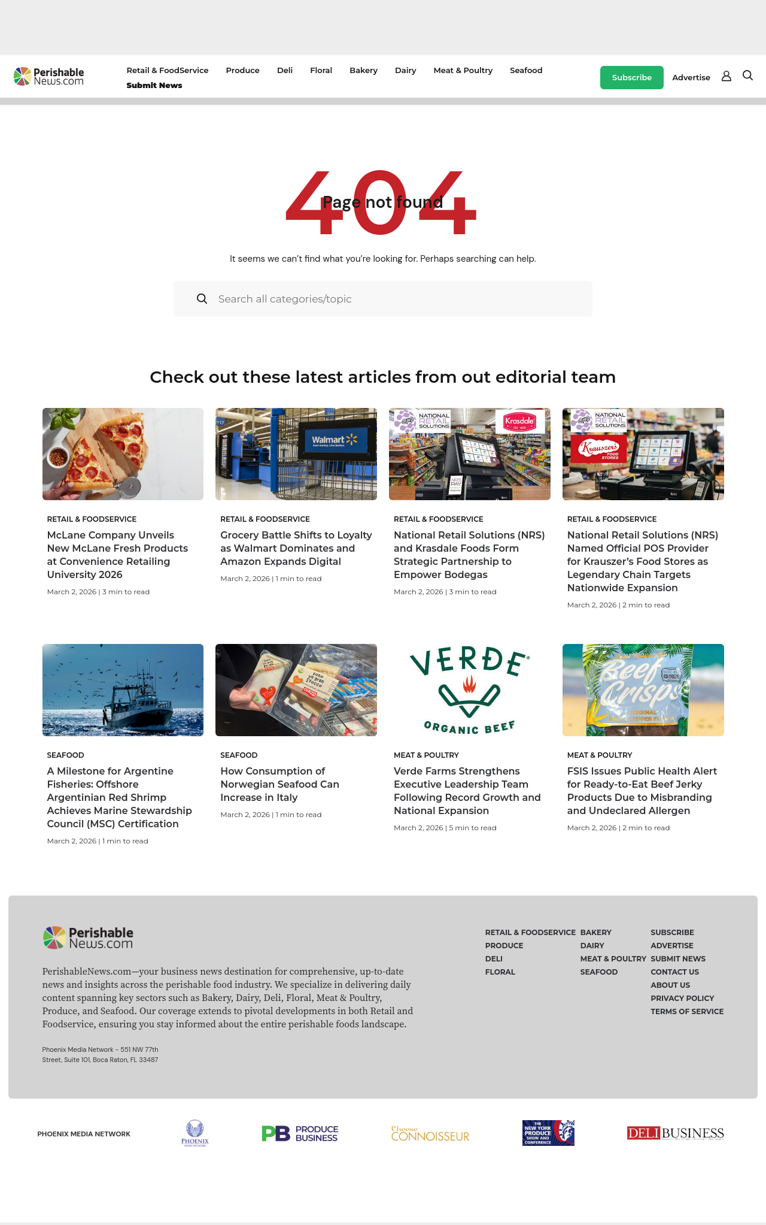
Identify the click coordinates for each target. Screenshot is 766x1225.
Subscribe (632, 77)
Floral (321, 70)
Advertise (691, 77)
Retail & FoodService (167, 70)
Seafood (526, 70)
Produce (243, 70)
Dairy (405, 70)
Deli (285, 70)
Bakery (363, 70)
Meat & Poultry (463, 70)
